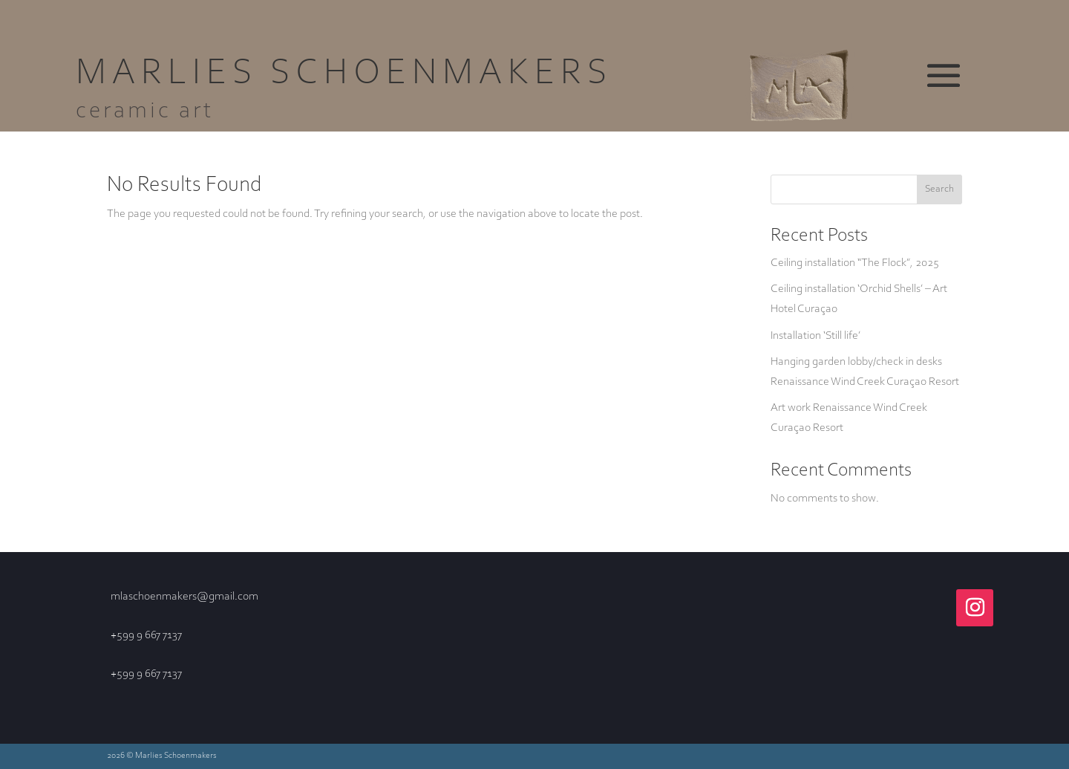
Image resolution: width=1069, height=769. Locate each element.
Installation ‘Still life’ (815, 336)
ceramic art (145, 111)
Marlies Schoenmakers (344, 74)
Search (939, 189)
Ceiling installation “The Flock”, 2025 (855, 263)
